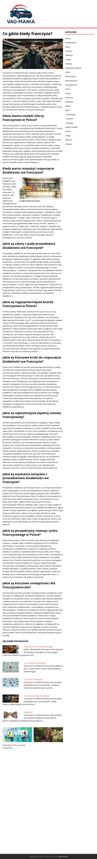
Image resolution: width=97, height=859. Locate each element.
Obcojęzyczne (71, 85)
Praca (67, 89)
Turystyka (69, 123)
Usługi (67, 135)
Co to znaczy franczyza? (35, 663)
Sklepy (67, 106)
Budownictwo (71, 42)
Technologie (70, 114)
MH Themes (63, 856)
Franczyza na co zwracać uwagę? (38, 646)
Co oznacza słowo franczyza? (37, 696)
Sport (67, 110)
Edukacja (69, 55)
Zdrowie (68, 144)
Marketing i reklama (73, 68)
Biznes (68, 38)
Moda (67, 72)
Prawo (68, 93)
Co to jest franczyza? (33, 679)
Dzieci (67, 47)
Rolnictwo (69, 102)
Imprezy (68, 64)
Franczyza (28, 712)
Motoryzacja (70, 76)
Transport (69, 118)
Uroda (67, 131)
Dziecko (68, 51)
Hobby (68, 59)
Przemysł (69, 97)
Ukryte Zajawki (71, 127)
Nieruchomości (71, 80)
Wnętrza (68, 140)
